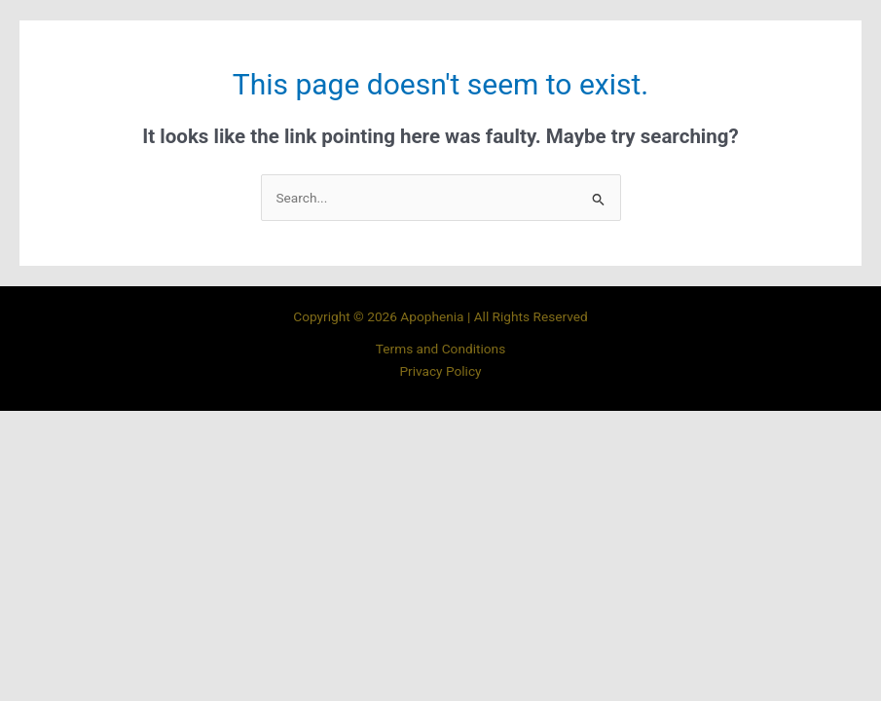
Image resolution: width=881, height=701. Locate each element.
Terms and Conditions (440, 348)
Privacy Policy (440, 371)
